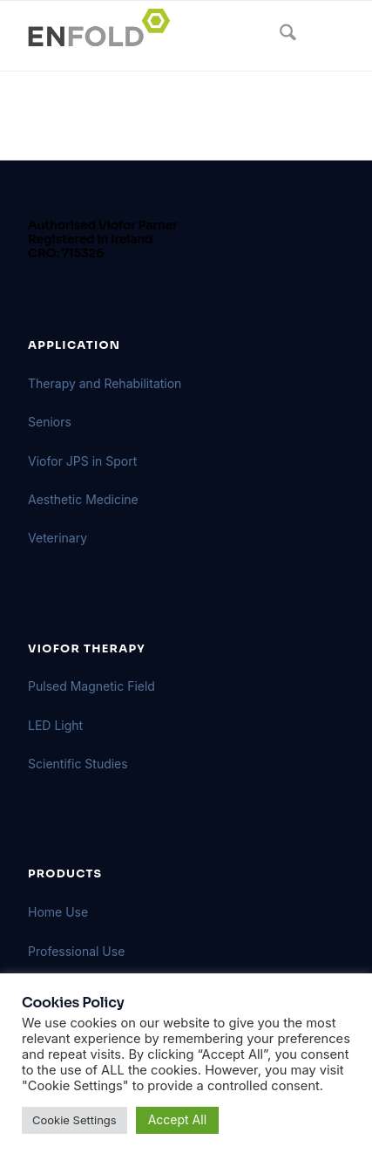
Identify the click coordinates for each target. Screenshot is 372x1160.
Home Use (58, 911)
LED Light (55, 725)
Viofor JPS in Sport (82, 461)
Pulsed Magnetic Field (91, 686)
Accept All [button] (177, 1119)
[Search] (279, 36)
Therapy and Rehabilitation (104, 383)
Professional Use (76, 951)
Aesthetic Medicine (83, 499)
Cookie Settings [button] (74, 1120)
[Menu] (320, 36)
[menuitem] (279, 36)
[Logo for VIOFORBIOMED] (154, 36)
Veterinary (57, 537)
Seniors (49, 421)
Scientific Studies (78, 763)
